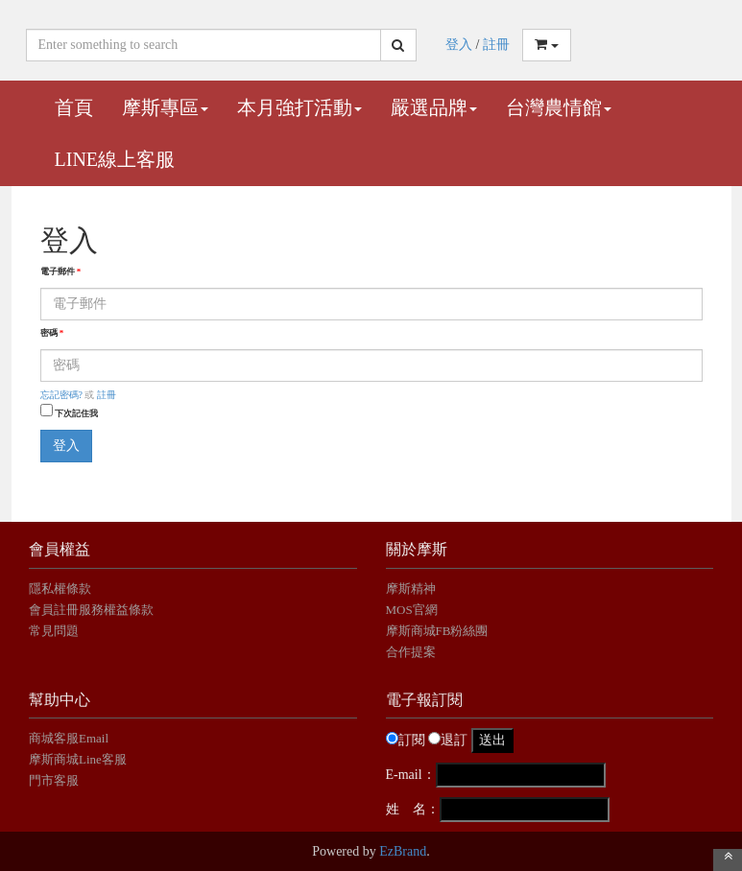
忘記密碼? (61, 394)
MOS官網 (412, 609)
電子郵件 (61, 271)
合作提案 (411, 652)
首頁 (74, 107)
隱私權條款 (60, 588)
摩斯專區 (165, 107)
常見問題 (54, 631)
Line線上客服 (115, 159)
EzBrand (402, 851)
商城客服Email (70, 738)
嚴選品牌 (434, 107)
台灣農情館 (558, 107)
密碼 (52, 333)
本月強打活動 (299, 107)
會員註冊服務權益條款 (91, 609)
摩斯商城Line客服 (78, 759)
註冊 (496, 44)
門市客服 (54, 780)
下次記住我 (76, 413)
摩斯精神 (411, 588)
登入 (458, 44)
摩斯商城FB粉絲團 (437, 631)
